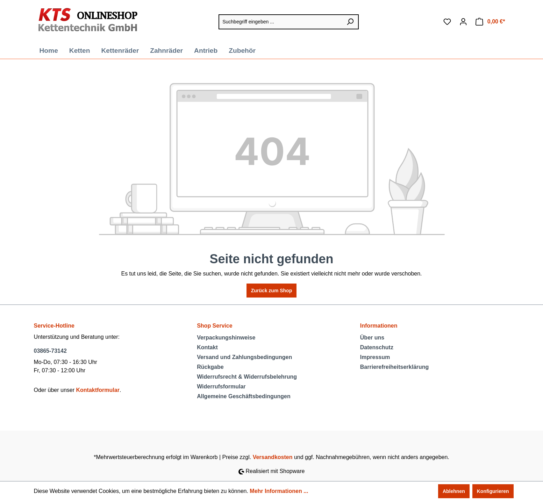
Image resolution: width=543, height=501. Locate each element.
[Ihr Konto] (463, 21)
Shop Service (214, 326)
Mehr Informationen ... (279, 491)
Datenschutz (376, 347)
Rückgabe (210, 367)
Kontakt (207, 347)
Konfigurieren (493, 491)
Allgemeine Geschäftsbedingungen (244, 396)
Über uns (372, 338)
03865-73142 (50, 351)
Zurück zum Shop (271, 290)
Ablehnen (454, 491)
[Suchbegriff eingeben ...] (280, 21)
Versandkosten (273, 457)
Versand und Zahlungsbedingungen (244, 357)
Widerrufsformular (221, 386)
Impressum (375, 357)
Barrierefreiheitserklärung (394, 367)
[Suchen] (350, 21)
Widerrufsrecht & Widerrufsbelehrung (247, 377)
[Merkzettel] (447, 21)
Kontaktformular (97, 390)
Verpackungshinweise (226, 338)
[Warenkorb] (490, 21)
